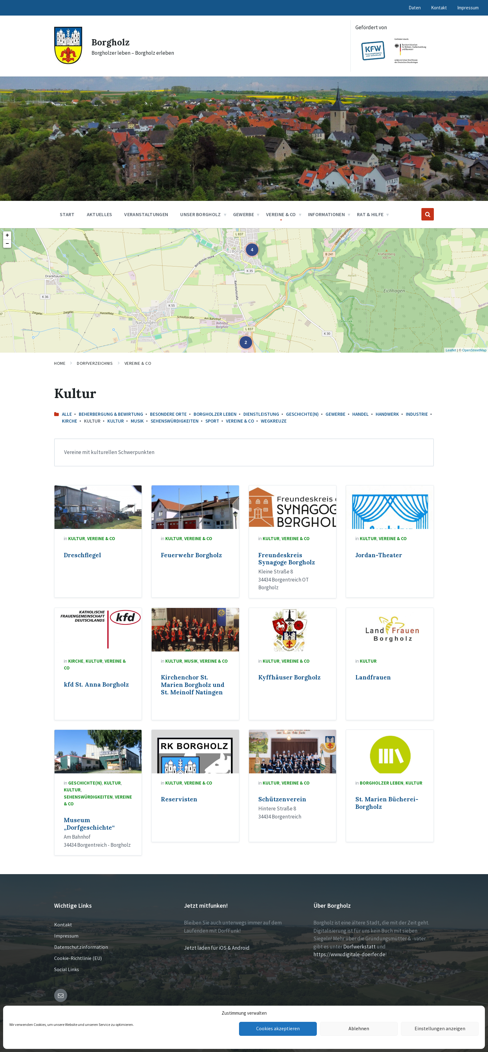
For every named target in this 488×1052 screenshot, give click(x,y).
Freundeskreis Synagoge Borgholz (286, 558)
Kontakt (63, 924)
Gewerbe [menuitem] (243, 214)
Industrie (417, 414)
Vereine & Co (138, 363)
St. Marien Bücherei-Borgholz (386, 802)
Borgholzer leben (215, 414)
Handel (360, 414)
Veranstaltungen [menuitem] (146, 214)
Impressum (66, 936)
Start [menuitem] (67, 214)
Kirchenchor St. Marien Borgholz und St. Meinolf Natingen (192, 685)
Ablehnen (359, 1029)
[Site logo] (68, 62)
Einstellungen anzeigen (439, 1029)
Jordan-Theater (378, 555)
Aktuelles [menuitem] (99, 214)
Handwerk (387, 414)
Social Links (66, 969)
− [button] (7, 244)
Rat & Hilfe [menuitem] (370, 214)
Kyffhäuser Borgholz (289, 677)
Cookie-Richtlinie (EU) (78, 958)
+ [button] (7, 235)
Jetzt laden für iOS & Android (217, 947)
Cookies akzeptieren (278, 1029)
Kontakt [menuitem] (439, 8)
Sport (212, 421)
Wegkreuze (274, 421)
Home (59, 363)
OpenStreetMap (474, 350)
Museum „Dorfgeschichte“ (89, 823)
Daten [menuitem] (415, 8)
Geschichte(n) (302, 414)
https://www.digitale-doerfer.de (349, 954)
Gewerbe (335, 414)
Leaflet (451, 350)
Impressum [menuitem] (468, 8)
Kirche (69, 421)
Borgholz (112, 42)
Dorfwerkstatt (359, 946)
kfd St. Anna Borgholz (96, 684)
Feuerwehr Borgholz (191, 555)
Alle (67, 414)
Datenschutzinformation (81, 947)
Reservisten (179, 799)
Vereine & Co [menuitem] (281, 214)
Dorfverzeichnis (95, 363)
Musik (137, 421)
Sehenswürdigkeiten (175, 421)
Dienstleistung (261, 414)
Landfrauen (373, 677)
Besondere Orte (168, 414)
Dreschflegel (82, 555)
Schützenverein (282, 799)
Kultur (115, 421)
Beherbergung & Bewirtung (111, 414)
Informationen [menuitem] (326, 214)
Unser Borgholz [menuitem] (200, 214)
